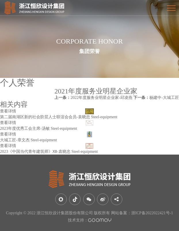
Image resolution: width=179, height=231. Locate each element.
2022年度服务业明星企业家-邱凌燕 (93, 97)
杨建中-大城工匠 (156, 97)
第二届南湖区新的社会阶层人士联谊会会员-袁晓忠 (45, 117)
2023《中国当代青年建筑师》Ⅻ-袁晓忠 (35, 151)
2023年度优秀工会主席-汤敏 (25, 128)
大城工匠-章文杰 (15, 140)
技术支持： (89, 220)
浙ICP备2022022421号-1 (152, 213)
